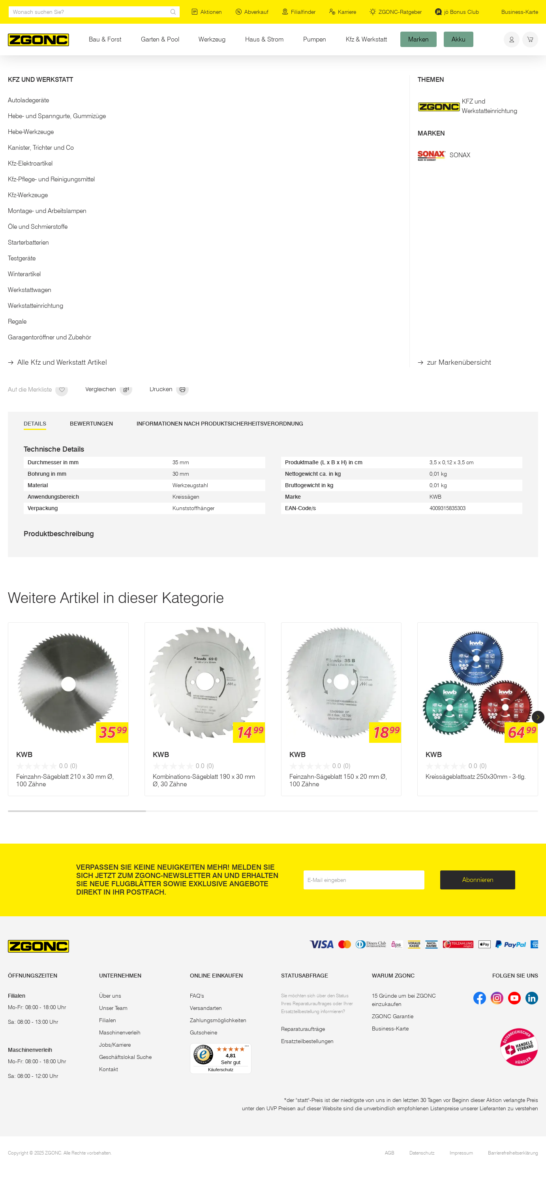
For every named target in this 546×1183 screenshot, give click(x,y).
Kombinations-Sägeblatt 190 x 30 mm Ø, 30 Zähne (204, 780)
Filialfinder (298, 12)
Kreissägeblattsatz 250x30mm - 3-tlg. (476, 776)
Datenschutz (422, 1153)
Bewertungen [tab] (91, 423)
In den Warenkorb (341, 343)
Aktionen (206, 12)
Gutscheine (203, 1032)
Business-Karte (519, 12)
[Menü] (246, 1048)
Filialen (107, 1020)
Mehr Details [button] (301, 182)
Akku (458, 39)
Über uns (110, 996)
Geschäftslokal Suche (125, 1057)
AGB (389, 1153)
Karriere (342, 12)
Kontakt (108, 1069)
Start (13, 70)
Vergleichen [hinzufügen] (108, 389)
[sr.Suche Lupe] (173, 12)
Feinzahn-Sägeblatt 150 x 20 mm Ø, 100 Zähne (338, 780)
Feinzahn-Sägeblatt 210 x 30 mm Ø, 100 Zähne (65, 780)
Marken (418, 39)
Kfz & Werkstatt (366, 39)
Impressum (461, 1153)
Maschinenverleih (120, 1032)
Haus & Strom (264, 39)
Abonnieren (477, 879)
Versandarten (206, 1008)
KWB (24, 754)
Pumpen (314, 39)
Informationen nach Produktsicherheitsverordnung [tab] (220, 423)
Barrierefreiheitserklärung (513, 1153)
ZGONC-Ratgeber (396, 12)
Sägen (84, 70)
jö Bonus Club (457, 12)
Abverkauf (251, 12)
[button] (538, 717)
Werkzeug (217, 39)
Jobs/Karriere (115, 1045)
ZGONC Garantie (392, 1016)
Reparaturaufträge (303, 1029)
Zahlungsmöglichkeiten (218, 1020)
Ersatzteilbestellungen (307, 1041)
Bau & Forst (105, 39)
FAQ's (197, 996)
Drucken (169, 389)
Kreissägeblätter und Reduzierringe (144, 70)
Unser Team (113, 1008)
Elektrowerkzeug (48, 70)
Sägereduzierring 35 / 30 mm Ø (328, 240)
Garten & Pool (160, 39)
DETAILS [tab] (35, 423)
